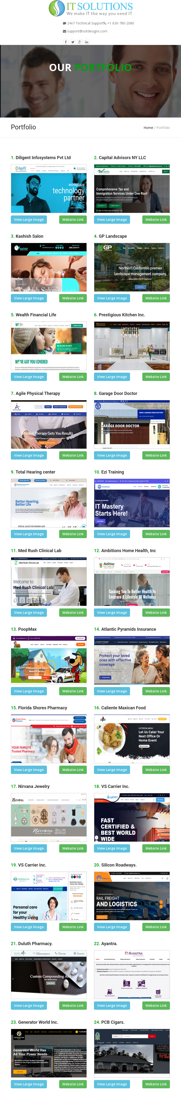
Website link (73, 219)
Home (148, 127)
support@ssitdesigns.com (85, 31)
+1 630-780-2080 (119, 23)
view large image (29, 219)
